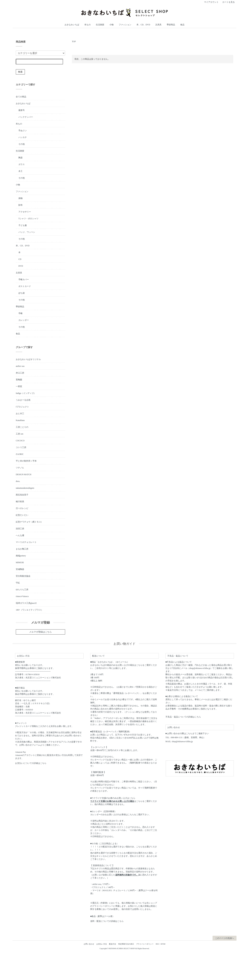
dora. (18, 481)
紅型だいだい (22, 515)
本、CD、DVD (143, 24)
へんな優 (20, 535)
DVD (20, 266)
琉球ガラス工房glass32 (26, 603)
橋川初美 (20, 501)
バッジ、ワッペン (26, 232)
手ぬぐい (22, 130)
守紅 (18, 583)
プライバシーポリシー (144, 944)
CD (19, 259)
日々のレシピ (22, 508)
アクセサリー (24, 212)
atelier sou (20, 366)
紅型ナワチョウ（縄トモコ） (29, 522)
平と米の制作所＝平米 (26, 461)
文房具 (158, 24)
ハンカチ (22, 137)
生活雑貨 (100, 24)
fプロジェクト (22, 407)
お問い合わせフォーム (29, 745)
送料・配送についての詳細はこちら (107, 921)
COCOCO (20, 440)
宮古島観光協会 (23, 576)
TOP (74, 41)
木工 (20, 171)
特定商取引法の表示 (126, 944)
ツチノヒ (20, 467)
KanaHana (20, 420)
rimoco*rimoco (22, 596)
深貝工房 (20, 528)
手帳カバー (23, 279)
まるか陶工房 (22, 549)
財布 (20, 205)
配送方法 (112, 944)
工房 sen (19, 434)
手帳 (20, 313)
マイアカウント (211, 2)
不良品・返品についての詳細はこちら (183, 717)
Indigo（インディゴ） (26, 393)
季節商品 (171, 24)
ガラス (21, 164)
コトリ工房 (21, 447)
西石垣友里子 (22, 495)
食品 (182, 24)
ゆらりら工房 (22, 589)
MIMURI (20, 562)
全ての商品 (21, 96)
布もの (87, 24)
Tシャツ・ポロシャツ (28, 218)
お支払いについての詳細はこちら (30, 763)
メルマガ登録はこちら (40, 632)
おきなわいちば (72, 24)
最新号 (21, 110)
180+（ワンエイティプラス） (29, 610)
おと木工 (20, 413)
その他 (21, 144)
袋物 (20, 198)
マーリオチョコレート (26, 542)
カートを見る (228, 2)
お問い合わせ (89, 944)
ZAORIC (20, 454)
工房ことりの (22, 427)
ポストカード (24, 286)
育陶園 (19, 379)
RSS (157, 944)
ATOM (162, 944)
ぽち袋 (21, 293)
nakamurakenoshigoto (25, 488)
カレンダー (23, 320)
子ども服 (22, 225)
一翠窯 (19, 386)
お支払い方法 (101, 944)
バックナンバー (25, 117)
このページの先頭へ (224, 938)
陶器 (20, 157)
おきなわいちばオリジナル (28, 359)
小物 (111, 24)
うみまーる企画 (23, 400)
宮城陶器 (20, 569)
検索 (20, 71)
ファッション (125, 24)
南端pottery (21, 555)
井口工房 (20, 373)
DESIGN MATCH (23, 474)
